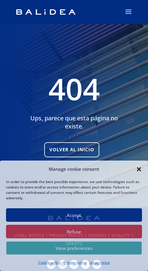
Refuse (74, 232)
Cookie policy (49, 262)
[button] (139, 169)
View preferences (74, 248)
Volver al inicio (71, 149)
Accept (74, 215)
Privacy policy (74, 262)
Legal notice (99, 262)
